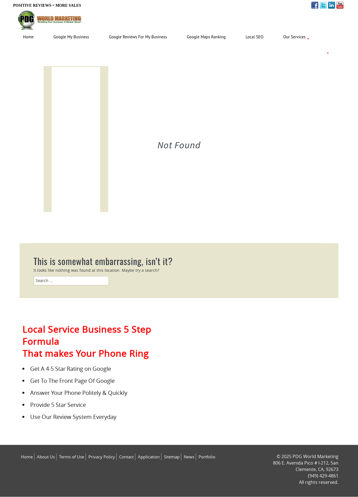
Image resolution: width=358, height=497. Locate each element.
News (189, 457)
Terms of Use (71, 457)
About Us (46, 457)
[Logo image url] (50, 18)
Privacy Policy (101, 457)
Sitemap (172, 457)
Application (149, 457)
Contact (126, 457)
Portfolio (207, 457)
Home (27, 457)
